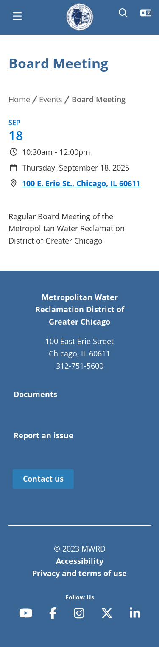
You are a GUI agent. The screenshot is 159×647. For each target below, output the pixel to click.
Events (50, 99)
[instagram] (79, 613)
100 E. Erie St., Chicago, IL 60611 (81, 183)
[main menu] (17, 17)
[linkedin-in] (135, 613)
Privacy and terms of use (79, 573)
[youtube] (25, 613)
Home (19, 99)
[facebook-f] (53, 613)
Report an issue (43, 435)
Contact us (43, 478)
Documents (35, 394)
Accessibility (79, 561)
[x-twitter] (106, 613)
